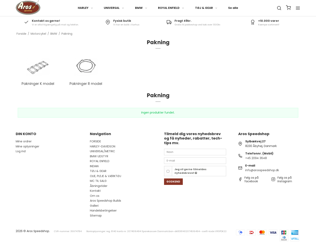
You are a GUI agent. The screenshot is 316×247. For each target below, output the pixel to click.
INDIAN (94, 166)
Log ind (21, 151)
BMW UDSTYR (99, 156)
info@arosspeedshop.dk (262, 170)
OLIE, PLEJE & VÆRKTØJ (105, 176)
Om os (94, 196)
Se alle (233, 8)
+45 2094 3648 (256, 158)
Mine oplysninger (27, 146)
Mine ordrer (24, 141)
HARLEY (85, 8)
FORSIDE (95, 141)
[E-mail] (195, 160)
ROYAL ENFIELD (171, 8)
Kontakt (95, 191)
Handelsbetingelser (103, 210)
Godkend (173, 181)
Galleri (94, 206)
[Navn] (195, 152)
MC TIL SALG (98, 181)
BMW (141, 8)
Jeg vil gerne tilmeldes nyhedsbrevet (190, 171)
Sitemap (96, 216)
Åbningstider (98, 186)
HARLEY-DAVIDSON (102, 146)
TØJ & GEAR (206, 8)
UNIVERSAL (114, 8)
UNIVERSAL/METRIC (102, 151)
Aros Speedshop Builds (105, 201)
